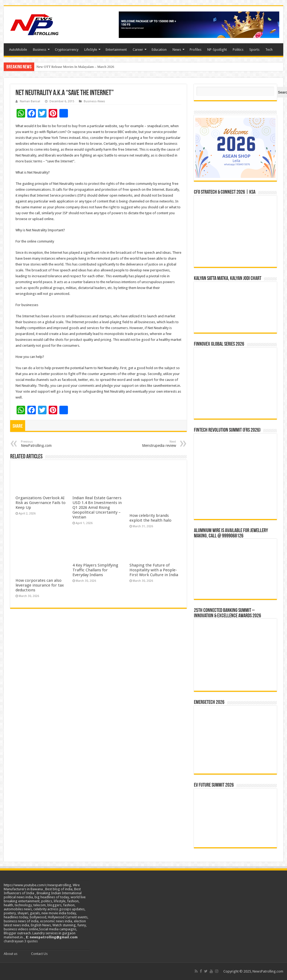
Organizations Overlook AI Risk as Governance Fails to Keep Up (41, 502)
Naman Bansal (30, 101)
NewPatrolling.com (48, 444)
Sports (254, 50)
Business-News (94, 101)
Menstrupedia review (148, 444)
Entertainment (116, 50)
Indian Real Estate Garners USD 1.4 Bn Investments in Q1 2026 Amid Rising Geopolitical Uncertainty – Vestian (97, 507)
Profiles (195, 50)
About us (10, 954)
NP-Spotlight (217, 50)
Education (159, 50)
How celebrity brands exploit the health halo (150, 518)
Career (138, 50)
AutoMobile (18, 50)
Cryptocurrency (66, 50)
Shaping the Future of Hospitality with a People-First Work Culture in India (153, 570)
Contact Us (39, 954)
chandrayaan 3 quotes (21, 941)
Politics (238, 50)
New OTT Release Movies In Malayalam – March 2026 (75, 67)
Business (39, 50)
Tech (269, 50)
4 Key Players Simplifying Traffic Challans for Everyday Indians (95, 570)
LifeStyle (90, 50)
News (177, 50)
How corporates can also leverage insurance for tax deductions (40, 585)
